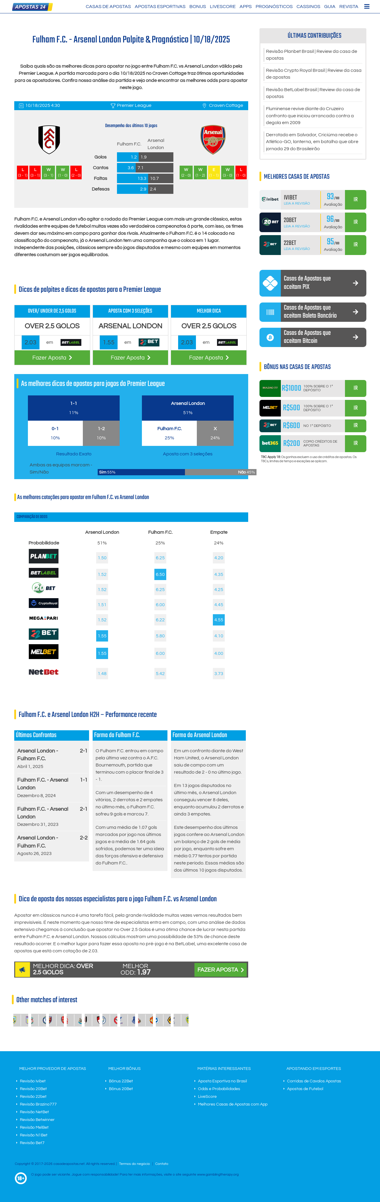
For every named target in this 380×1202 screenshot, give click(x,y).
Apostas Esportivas (160, 6)
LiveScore (223, 6)
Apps (246, 6)
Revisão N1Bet (34, 1135)
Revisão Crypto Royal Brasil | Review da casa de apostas (314, 75)
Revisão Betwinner (37, 1120)
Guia (329, 6)
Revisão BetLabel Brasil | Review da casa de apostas (313, 94)
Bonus (197, 6)
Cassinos (308, 6)
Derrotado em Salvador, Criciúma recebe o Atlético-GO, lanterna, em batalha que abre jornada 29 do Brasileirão (312, 144)
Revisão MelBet (34, 1127)
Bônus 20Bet (121, 1089)
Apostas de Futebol (305, 1089)
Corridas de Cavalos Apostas (314, 1081)
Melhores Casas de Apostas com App (232, 1104)
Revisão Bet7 (32, 1143)
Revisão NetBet (34, 1112)
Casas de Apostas (108, 6)
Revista (348, 6)
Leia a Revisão (297, 206)
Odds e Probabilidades (219, 1089)
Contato (161, 1164)
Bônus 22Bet (121, 1081)
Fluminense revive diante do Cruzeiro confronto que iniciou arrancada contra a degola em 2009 (310, 117)
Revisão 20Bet (33, 1089)
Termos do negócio (134, 1164)
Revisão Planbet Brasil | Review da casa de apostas (311, 55)
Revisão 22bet (33, 1097)
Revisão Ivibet (33, 1081)
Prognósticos (274, 6)
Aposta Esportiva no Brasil (222, 1081)
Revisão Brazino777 (38, 1104)
